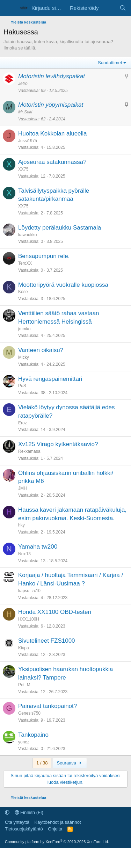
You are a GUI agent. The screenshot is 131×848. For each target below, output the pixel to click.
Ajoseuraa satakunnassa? (52, 162)
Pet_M (24, 684)
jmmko (24, 328)
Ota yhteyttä (17, 822)
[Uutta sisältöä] (109, 7)
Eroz (22, 422)
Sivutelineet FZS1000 (46, 640)
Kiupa (23, 647)
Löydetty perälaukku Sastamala (59, 227)
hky (21, 525)
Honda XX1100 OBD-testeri (54, 612)
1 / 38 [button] (42, 763)
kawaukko (27, 234)
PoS (22, 385)
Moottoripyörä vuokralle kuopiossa (63, 284)
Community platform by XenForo (57, 842)
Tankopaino (33, 734)
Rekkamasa (29, 451)
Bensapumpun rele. (44, 256)
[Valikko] (9, 8)
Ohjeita (55, 829)
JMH (22, 488)
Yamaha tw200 (37, 546)
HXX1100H (28, 619)
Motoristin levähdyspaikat (51, 76)
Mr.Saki (25, 112)
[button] (7, 812)
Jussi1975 (27, 140)
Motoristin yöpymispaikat (50, 104)
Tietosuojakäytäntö (24, 829)
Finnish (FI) (29, 812)
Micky (23, 357)
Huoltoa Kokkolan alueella (52, 133)
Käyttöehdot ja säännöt (58, 822)
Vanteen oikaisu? (40, 350)
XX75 (23, 169)
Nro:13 (24, 553)
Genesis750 (29, 713)
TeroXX (25, 263)
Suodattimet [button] (110, 62)
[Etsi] (123, 7)
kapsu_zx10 (29, 590)
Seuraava (70, 763)
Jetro (23, 83)
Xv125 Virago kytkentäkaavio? (58, 444)
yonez (23, 742)
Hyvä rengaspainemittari (50, 379)
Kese (23, 291)
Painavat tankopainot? (47, 706)
